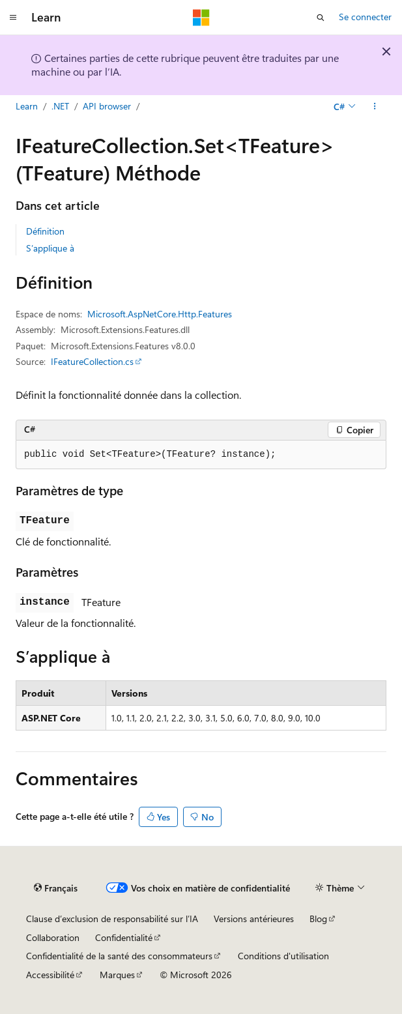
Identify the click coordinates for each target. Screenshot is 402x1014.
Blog (318, 918)
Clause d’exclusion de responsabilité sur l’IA (112, 918)
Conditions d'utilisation (283, 955)
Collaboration (52, 937)
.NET (60, 106)
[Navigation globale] (13, 17)
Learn (27, 106)
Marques (117, 974)
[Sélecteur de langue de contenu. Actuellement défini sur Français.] (55, 888)
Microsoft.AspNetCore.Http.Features (159, 314)
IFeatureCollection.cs (92, 361)
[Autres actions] (375, 106)
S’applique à (50, 248)
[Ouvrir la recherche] (321, 17)
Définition (45, 231)
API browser (107, 106)
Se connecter (365, 16)
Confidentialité (123, 937)
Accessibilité (50, 974)
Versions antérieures (254, 918)
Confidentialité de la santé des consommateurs (119, 955)
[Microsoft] (201, 17)
